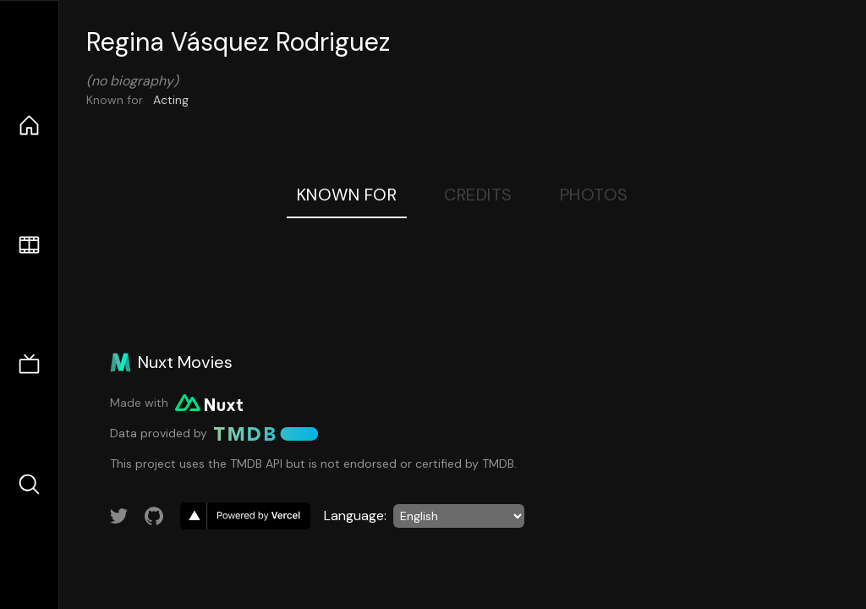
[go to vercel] (245, 515)
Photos (594, 195)
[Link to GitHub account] (154, 516)
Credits (478, 195)
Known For (347, 195)
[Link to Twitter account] (119, 516)
